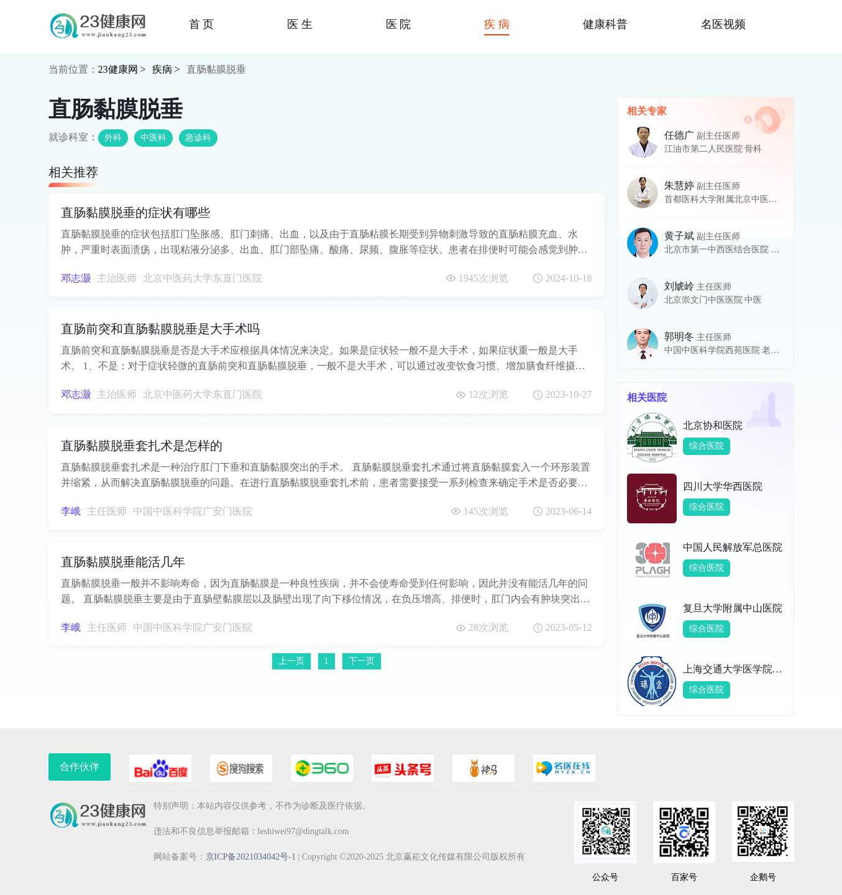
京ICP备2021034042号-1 (251, 856)
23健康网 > (122, 69)
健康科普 (605, 24)
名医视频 (723, 24)
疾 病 (497, 24)
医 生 (300, 24)
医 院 (398, 24)
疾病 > (166, 69)
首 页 (201, 24)
